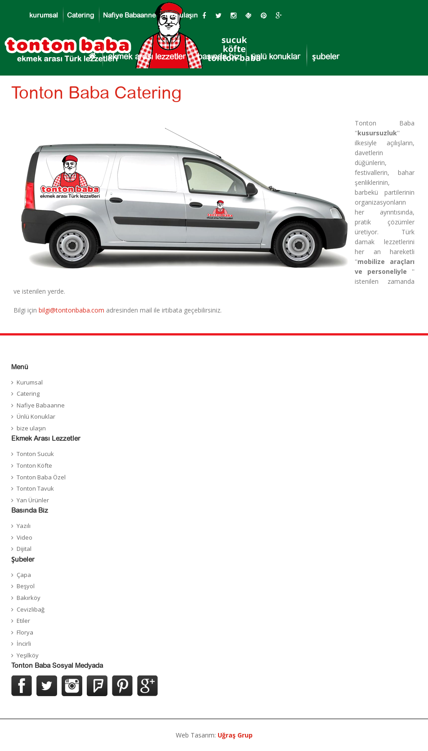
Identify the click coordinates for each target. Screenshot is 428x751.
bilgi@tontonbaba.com (71, 310)
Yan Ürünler (33, 500)
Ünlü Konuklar (36, 416)
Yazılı (24, 526)
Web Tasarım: (214, 735)
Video (24, 537)
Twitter (46, 685)
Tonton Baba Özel (41, 477)
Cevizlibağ (31, 609)
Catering (80, 15)
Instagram (72, 685)
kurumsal (43, 15)
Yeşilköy (28, 655)
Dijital (24, 549)
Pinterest (122, 685)
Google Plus (147, 685)
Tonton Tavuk (35, 488)
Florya (25, 632)
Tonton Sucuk (35, 454)
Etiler (23, 621)
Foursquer (97, 685)
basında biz (218, 57)
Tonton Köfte (34, 465)
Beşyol (26, 586)
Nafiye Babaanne (129, 15)
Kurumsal (30, 382)
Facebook (21, 685)
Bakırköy (28, 598)
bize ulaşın (181, 15)
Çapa (24, 575)
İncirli (24, 643)
